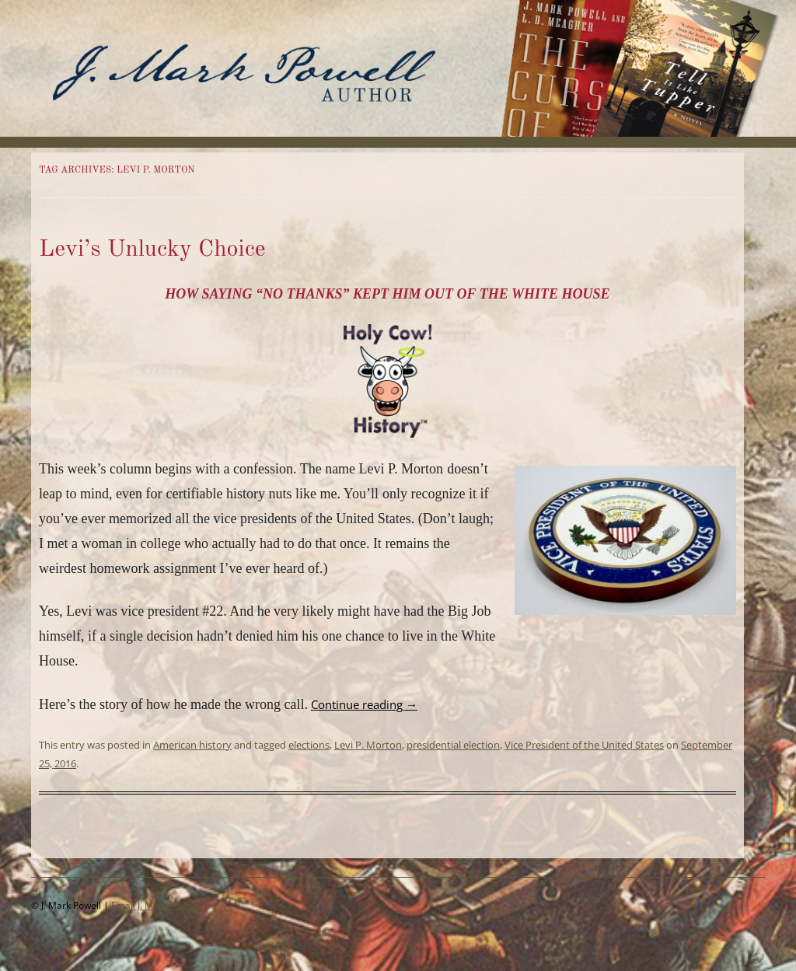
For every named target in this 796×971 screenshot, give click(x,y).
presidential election (453, 745)
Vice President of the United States (584, 745)
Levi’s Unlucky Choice (152, 249)
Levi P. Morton (368, 745)
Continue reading (364, 704)
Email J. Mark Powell (154, 905)
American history (192, 745)
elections (309, 745)
